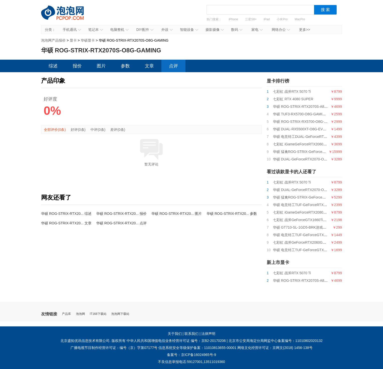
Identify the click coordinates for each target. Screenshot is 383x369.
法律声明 (208, 334)
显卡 (73, 40)
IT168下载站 (98, 314)
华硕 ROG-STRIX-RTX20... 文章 (66, 223)
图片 (101, 65)
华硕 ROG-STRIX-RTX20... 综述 (66, 214)
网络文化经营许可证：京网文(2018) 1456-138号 (275, 348)
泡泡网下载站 (120, 314)
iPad (267, 19)
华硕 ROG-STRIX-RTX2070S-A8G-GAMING (307, 107)
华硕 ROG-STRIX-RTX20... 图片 (176, 214)
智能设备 (189, 30)
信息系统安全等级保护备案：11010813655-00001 (197, 348)
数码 (236, 30)
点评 (173, 65)
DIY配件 (144, 30)
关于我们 (175, 334)
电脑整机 (119, 30)
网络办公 (281, 30)
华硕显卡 (88, 40)
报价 (77, 65)
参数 (125, 65)
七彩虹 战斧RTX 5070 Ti (292, 91)
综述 (53, 65)
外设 (167, 30)
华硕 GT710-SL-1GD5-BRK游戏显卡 (301, 227)
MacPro (300, 19)
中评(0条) (97, 130)
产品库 (66, 314)
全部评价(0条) (55, 130)
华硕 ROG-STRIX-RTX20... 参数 (232, 214)
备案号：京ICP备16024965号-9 (191, 355)
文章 (149, 65)
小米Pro (282, 19)
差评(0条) (117, 130)
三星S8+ (251, 19)
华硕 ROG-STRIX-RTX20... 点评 (121, 223)
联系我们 (191, 334)
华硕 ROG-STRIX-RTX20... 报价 (121, 214)
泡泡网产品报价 (67, 16)
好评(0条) (78, 130)
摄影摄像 (215, 30)
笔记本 (95, 30)
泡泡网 (80, 314)
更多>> (304, 30)
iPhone (233, 19)
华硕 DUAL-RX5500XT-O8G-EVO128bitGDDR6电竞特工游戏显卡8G (326, 129)
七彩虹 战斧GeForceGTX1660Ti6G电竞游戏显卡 (311, 220)
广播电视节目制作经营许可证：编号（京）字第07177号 (113, 348)
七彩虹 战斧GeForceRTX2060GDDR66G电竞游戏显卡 (315, 242)
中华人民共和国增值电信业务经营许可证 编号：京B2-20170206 (176, 341)
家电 (257, 30)
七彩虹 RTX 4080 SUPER (293, 99)
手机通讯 (72, 30)
